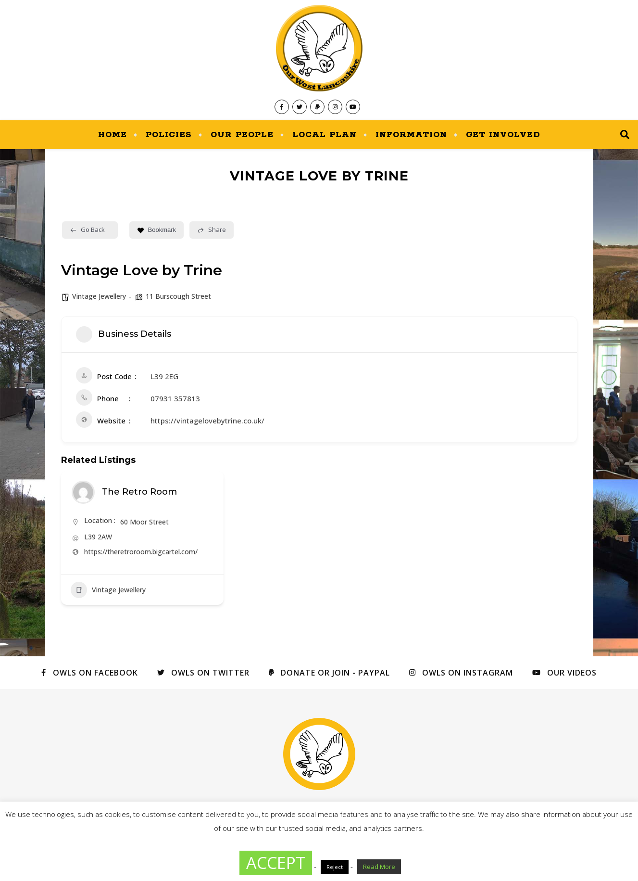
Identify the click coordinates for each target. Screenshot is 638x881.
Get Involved (503, 134)
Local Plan (324, 134)
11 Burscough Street (178, 296)
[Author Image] (83, 492)
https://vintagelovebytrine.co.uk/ (207, 420)
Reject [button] (334, 866)
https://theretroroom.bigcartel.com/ (141, 551)
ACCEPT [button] (275, 863)
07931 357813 (175, 398)
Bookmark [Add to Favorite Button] (156, 229)
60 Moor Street (144, 521)
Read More (379, 866)
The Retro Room (139, 491)
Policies (169, 134)
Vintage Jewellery (99, 296)
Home (112, 134)
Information (411, 134)
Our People (242, 134)
